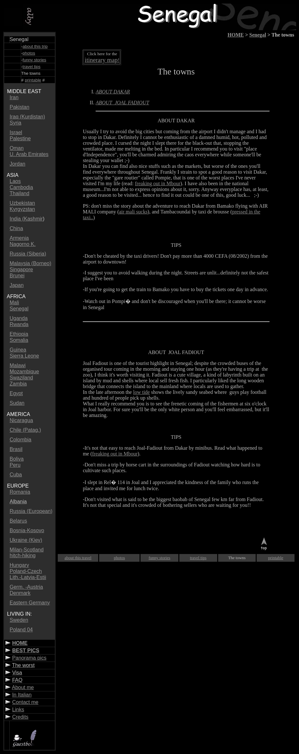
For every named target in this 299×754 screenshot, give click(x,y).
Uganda (19, 318)
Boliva (17, 459)
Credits (20, 717)
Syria (15, 123)
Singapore (21, 269)
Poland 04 (21, 629)
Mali (14, 302)
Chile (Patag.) (25, 430)
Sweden (19, 620)
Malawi (18, 365)
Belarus (18, 521)
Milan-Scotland (27, 549)
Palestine (20, 138)
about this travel (77, 557)
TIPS (176, 437)
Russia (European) (31, 511)
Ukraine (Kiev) (26, 540)
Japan (17, 285)
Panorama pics (29, 658)
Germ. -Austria (26, 587)
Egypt (16, 393)
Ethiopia (19, 334)
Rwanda (19, 324)
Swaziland (21, 377)
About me (23, 687)
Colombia (20, 439)
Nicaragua (21, 420)
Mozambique (24, 371)
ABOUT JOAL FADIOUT (176, 352)
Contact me (25, 702)
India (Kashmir (26, 218)
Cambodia (21, 187)
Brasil (16, 449)
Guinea (18, 349)
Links (18, 709)
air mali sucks (133, 211)
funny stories (34, 59)
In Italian (21, 695)
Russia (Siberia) (28, 253)
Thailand (19, 193)
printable (33, 80)
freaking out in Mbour (158, 183)
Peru (15, 465)
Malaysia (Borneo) (30, 263)
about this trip (34, 46)
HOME (20, 643)
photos (119, 557)
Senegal (19, 308)
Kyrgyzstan (22, 209)
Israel (16, 132)
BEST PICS (25, 650)
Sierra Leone (24, 356)
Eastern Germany (30, 602)
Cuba (16, 474)
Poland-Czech (26, 571)
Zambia (18, 383)
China (16, 228)
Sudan (17, 403)
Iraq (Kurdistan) (27, 116)
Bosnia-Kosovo (27, 530)
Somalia (19, 340)
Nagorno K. (23, 244)
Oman (17, 148)
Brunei (17, 275)
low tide (141, 392)
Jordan (17, 164)
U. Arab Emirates (29, 154)
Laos (15, 181)
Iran (14, 97)
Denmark (20, 593)
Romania (20, 492)
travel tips (31, 66)
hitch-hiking (23, 555)
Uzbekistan (22, 203)
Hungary (19, 565)
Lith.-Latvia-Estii (28, 577)
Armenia (19, 238)
